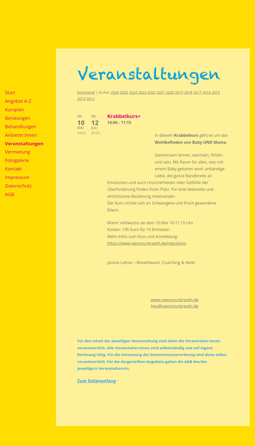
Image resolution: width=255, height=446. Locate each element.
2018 (188, 92)
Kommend (86, 92)
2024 (133, 92)
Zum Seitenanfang (96, 381)
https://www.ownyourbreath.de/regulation (146, 243)
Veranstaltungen (24, 143)
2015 (216, 92)
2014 (81, 98)
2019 (179, 92)
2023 (142, 92)
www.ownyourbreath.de (174, 299)
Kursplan (14, 109)
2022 (152, 92)
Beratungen (17, 118)
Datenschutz (18, 185)
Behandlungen (20, 126)
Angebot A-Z (18, 101)
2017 (197, 92)
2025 (124, 92)
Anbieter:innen (21, 135)
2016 (206, 92)
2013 (90, 98)
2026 (115, 92)
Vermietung (17, 151)
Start (10, 92)
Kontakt (13, 169)
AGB (9, 194)
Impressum (17, 177)
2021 (161, 92)
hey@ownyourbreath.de (174, 306)
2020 (170, 92)
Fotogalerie (17, 160)
